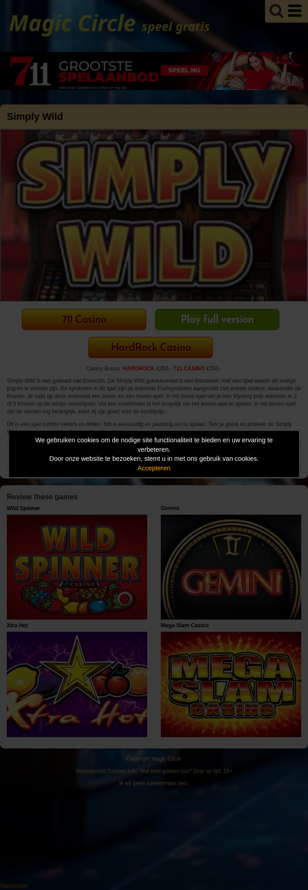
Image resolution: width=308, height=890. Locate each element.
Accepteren (154, 468)
